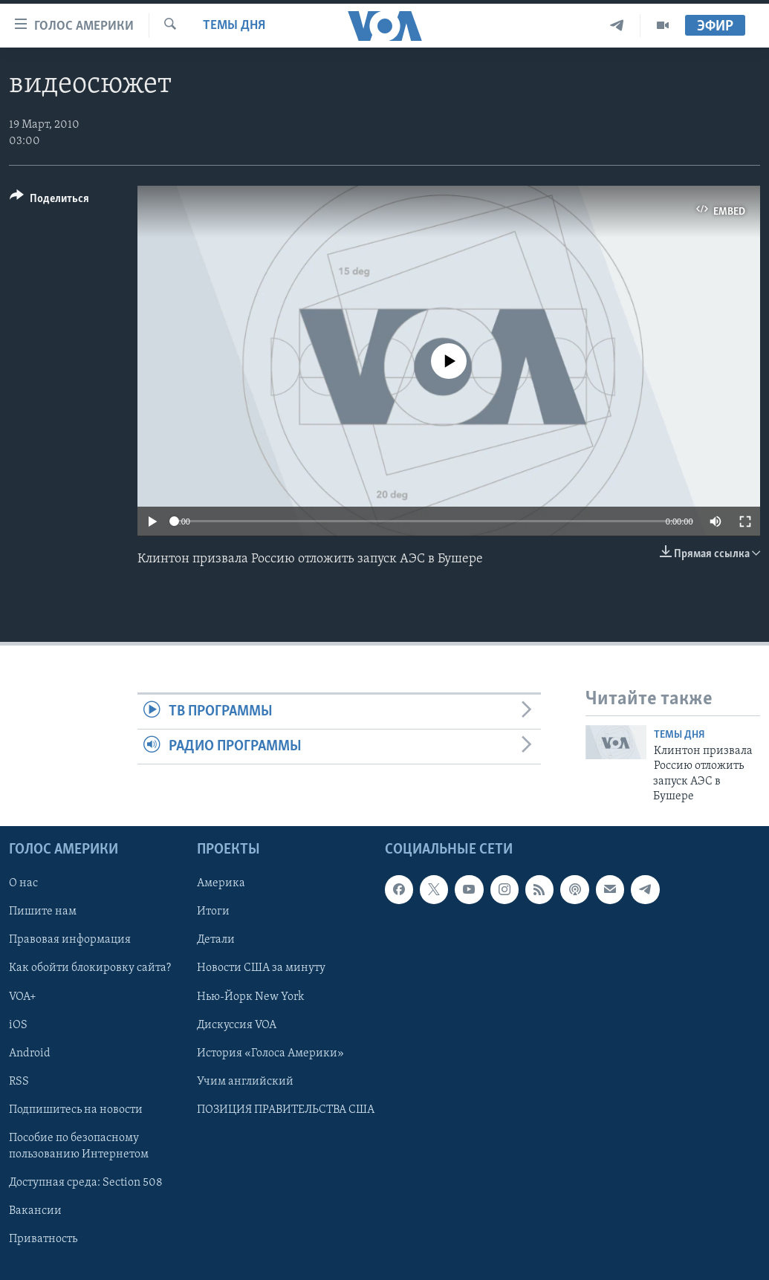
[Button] (49, 201)
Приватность (43, 1239)
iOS (18, 1025)
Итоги (213, 912)
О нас (23, 884)
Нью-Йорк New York (250, 997)
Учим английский (245, 1082)
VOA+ (22, 997)
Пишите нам (43, 912)
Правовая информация (70, 940)
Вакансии (35, 1211)
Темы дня (234, 26)
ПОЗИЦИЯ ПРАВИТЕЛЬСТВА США (285, 1110)
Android (30, 1053)
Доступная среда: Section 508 (86, 1183)
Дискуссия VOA (236, 1025)
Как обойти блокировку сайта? (90, 969)
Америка (221, 884)
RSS (19, 1082)
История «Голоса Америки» (270, 1053)
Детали (216, 940)
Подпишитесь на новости (76, 1110)
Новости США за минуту (261, 969)
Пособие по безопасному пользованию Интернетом (79, 1146)
